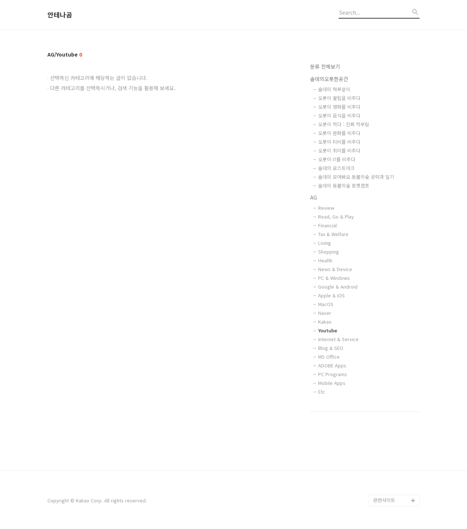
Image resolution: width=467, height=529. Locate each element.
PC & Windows (334, 277)
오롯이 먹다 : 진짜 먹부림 (343, 124)
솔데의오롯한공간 (329, 78)
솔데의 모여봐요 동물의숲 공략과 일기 (356, 176)
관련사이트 (384, 500)
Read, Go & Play (336, 216)
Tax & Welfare (333, 234)
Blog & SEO (330, 347)
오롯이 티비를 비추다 (339, 141)
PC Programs (332, 374)
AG (313, 197)
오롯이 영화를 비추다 (339, 106)
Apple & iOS (331, 295)
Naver (324, 312)
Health (325, 260)
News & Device (335, 269)
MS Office (329, 356)
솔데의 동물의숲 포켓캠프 (343, 185)
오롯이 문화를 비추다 (339, 133)
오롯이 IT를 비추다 (336, 159)
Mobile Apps (332, 382)
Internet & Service (338, 339)
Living (324, 242)
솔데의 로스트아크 (336, 168)
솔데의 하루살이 (334, 89)
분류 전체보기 (325, 66)
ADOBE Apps (332, 365)
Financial (327, 225)
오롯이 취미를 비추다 (339, 150)
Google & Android (338, 286)
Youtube (327, 330)
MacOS (325, 304)
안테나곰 (59, 15)
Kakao (325, 321)
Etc (321, 391)
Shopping (328, 251)
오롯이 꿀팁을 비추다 (339, 97)
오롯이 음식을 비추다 (339, 115)
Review (326, 207)
